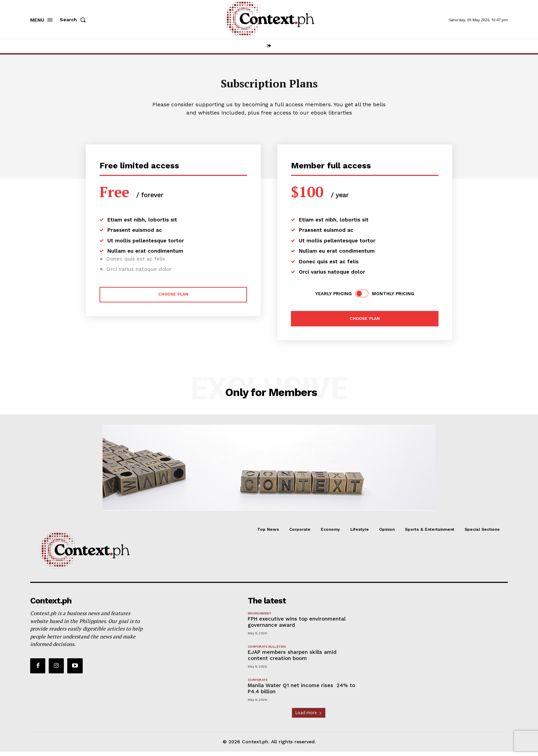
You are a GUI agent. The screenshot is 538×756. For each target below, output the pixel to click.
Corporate (258, 684)
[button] (74, 19)
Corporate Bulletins (267, 651)
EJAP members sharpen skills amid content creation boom (292, 659)
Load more (308, 717)
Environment (259, 618)
